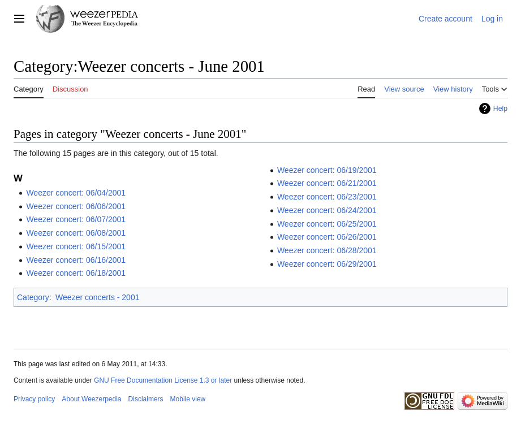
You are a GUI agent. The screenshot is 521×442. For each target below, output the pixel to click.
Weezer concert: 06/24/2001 (327, 210)
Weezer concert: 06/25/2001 (327, 223)
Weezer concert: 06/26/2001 (327, 236)
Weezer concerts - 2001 (97, 297)
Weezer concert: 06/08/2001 (76, 232)
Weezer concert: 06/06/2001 (76, 206)
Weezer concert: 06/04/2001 (76, 192)
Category (33, 297)
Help (500, 108)
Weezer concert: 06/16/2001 (76, 260)
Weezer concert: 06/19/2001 (327, 170)
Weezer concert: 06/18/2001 (76, 273)
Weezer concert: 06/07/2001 (76, 219)
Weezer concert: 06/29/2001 (327, 263)
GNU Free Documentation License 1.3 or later (163, 380)
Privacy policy (34, 399)
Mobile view (188, 399)
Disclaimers (145, 399)
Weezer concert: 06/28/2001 (327, 250)
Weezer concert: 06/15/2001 (76, 246)
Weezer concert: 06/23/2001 (327, 196)
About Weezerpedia (91, 399)
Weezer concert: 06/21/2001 (327, 183)
